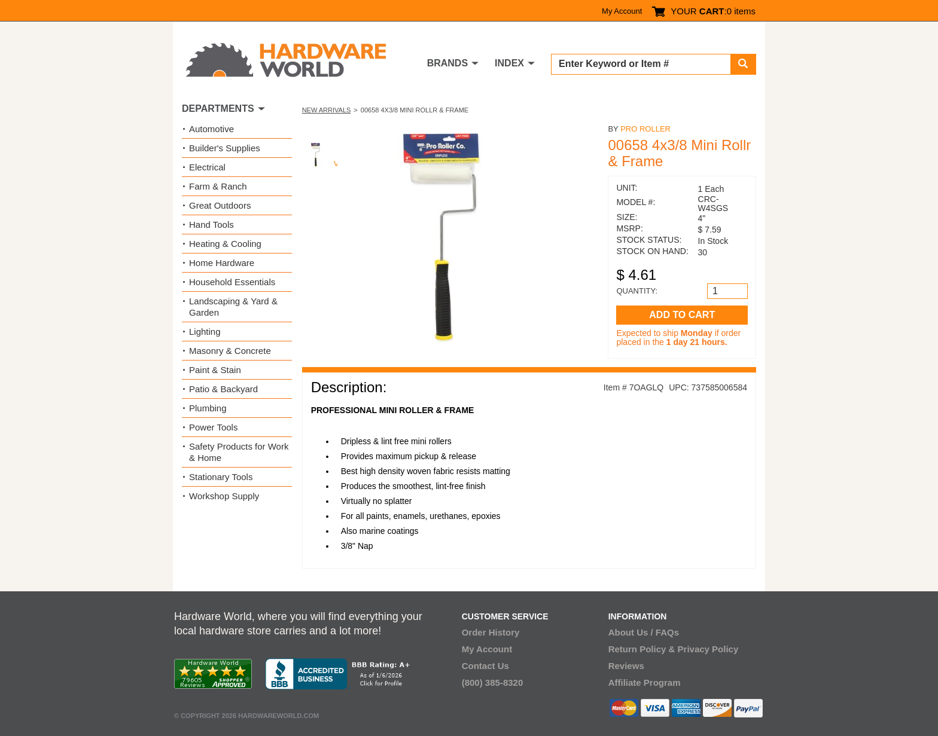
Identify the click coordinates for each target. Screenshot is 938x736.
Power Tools (213, 427)
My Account (622, 11)
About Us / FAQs (643, 632)
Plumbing (208, 408)
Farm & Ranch (218, 186)
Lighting (205, 331)
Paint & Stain (215, 370)
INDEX (509, 63)
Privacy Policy (708, 649)
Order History (491, 632)
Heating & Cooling (225, 244)
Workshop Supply (224, 496)
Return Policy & (641, 649)
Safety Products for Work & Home (238, 452)
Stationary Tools (220, 477)
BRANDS (447, 63)
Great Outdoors (220, 205)
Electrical (207, 167)
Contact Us (485, 666)
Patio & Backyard (223, 389)
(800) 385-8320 (492, 682)
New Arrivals (326, 110)
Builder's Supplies (224, 148)
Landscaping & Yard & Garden (233, 306)
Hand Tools (211, 224)
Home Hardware (221, 263)
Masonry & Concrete (230, 351)
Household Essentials (232, 282)
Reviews (626, 666)
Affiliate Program (644, 682)
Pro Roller (645, 128)
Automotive (211, 129)
